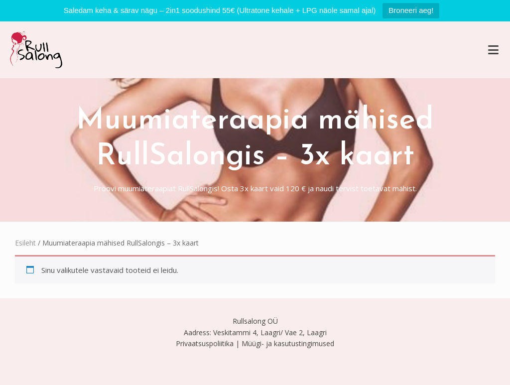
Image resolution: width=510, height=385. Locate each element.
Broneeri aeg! (410, 10)
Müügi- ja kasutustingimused (288, 343)
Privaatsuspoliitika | (208, 343)
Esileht (25, 243)
